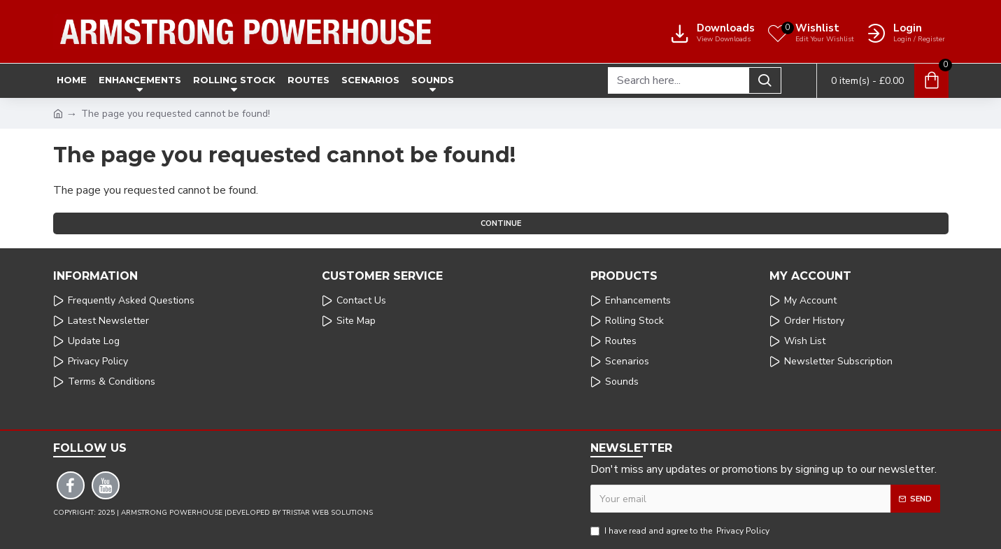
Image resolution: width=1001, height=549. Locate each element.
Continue (501, 223)
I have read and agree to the (681, 531)
